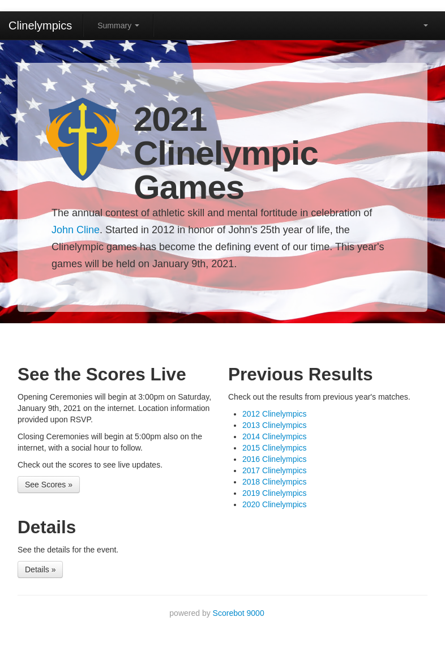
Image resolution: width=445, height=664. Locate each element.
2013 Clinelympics (274, 425)
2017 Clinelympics (274, 470)
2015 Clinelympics (274, 447)
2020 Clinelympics (274, 504)
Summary (118, 25)
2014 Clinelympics (274, 436)
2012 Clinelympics (274, 413)
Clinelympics (40, 25)
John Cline (76, 229)
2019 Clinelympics (274, 493)
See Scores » (48, 484)
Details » (40, 569)
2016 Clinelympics (274, 459)
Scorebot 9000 (238, 613)
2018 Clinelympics (274, 481)
